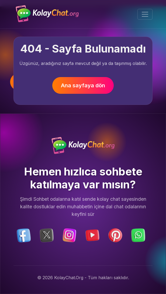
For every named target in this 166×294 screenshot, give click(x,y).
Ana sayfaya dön (83, 85)
